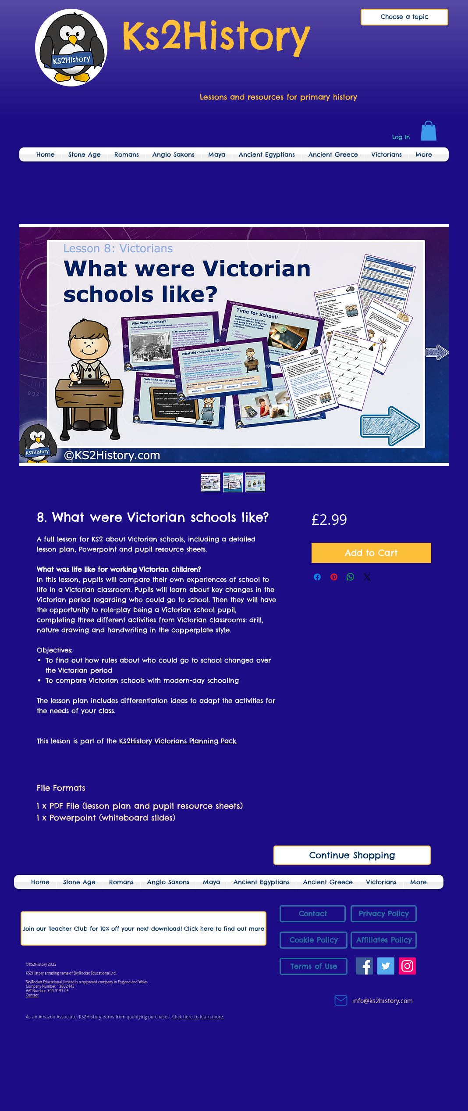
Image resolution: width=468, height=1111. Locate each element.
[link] (428, 130)
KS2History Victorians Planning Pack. (178, 741)
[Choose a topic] (404, 17)
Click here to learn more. (197, 1017)
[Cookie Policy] (313, 940)
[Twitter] (385, 966)
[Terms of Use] (313, 966)
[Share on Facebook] (317, 577)
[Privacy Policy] (384, 913)
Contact (32, 995)
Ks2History (216, 35)
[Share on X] (367, 577)
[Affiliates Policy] (384, 940)
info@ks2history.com (382, 1000)
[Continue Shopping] (352, 855)
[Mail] (341, 1000)
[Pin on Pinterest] (334, 577)
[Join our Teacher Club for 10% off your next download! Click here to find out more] (143, 928)
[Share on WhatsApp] (350, 577)
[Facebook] (364, 966)
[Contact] (313, 913)
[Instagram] (407, 966)
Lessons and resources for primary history (278, 97)
